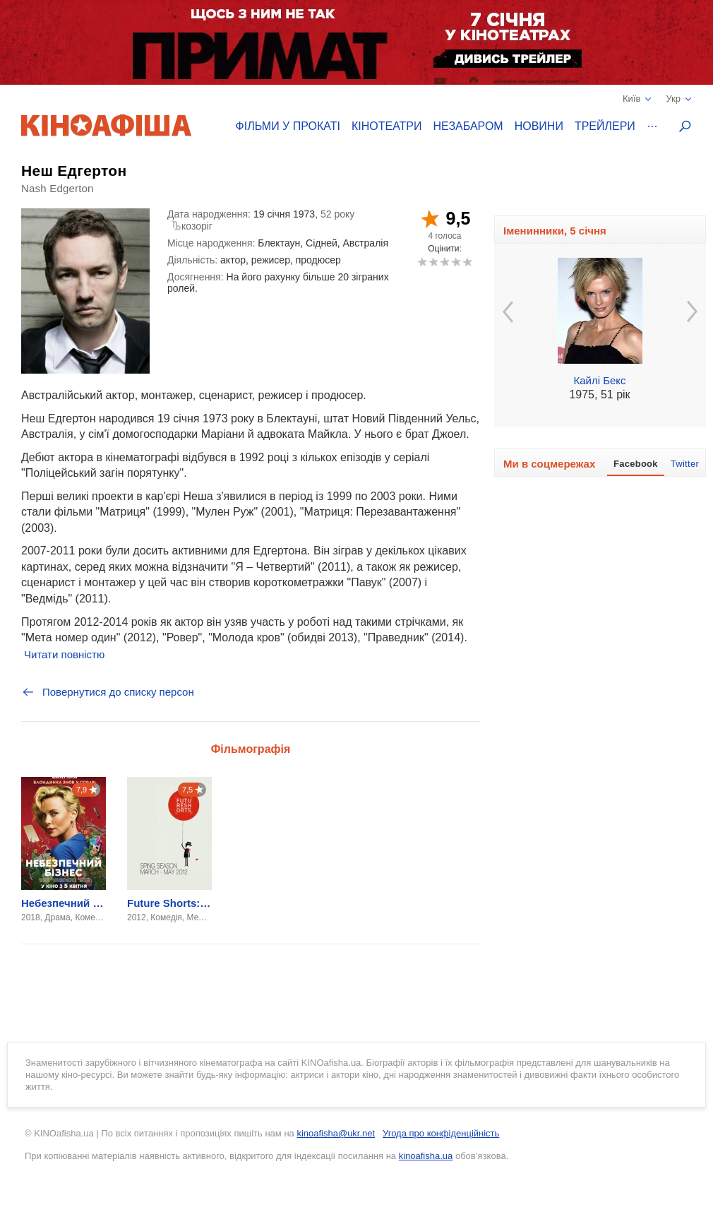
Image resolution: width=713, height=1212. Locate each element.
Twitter (685, 463)
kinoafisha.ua (426, 1156)
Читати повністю (64, 654)
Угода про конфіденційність (441, 1133)
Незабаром (468, 126)
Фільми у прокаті (288, 126)
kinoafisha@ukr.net (335, 1133)
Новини (539, 126)
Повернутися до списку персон (107, 692)
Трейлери (605, 126)
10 (467, 261)
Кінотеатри (387, 126)
